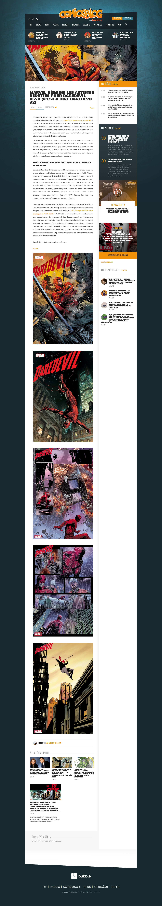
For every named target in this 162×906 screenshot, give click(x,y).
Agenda (55, 26)
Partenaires (55, 892)
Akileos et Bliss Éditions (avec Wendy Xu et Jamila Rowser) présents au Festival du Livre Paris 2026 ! (117, 107)
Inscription (127, 18)
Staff (45, 892)
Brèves (38, 26)
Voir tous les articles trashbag (118, 255)
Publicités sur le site (71, 892)
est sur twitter (53, 743)
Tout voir (115, 84)
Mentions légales (101, 892)
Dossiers (86, 26)
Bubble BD (115, 892)
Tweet (92, 108)
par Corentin (51, 107)
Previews (75, 26)
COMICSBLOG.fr (107, 262)
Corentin (39, 743)
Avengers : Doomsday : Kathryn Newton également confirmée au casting (117, 91)
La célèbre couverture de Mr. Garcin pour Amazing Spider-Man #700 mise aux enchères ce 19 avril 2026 (117, 98)
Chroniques (110, 26)
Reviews (65, 26)
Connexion (117, 18)
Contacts (87, 892)
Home (30, 26)
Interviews (98, 26)
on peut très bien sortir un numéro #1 (77, 120)
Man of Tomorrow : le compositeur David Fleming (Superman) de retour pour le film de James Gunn (117, 115)
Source (35, 248)
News (47, 26)
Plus (119, 26)
